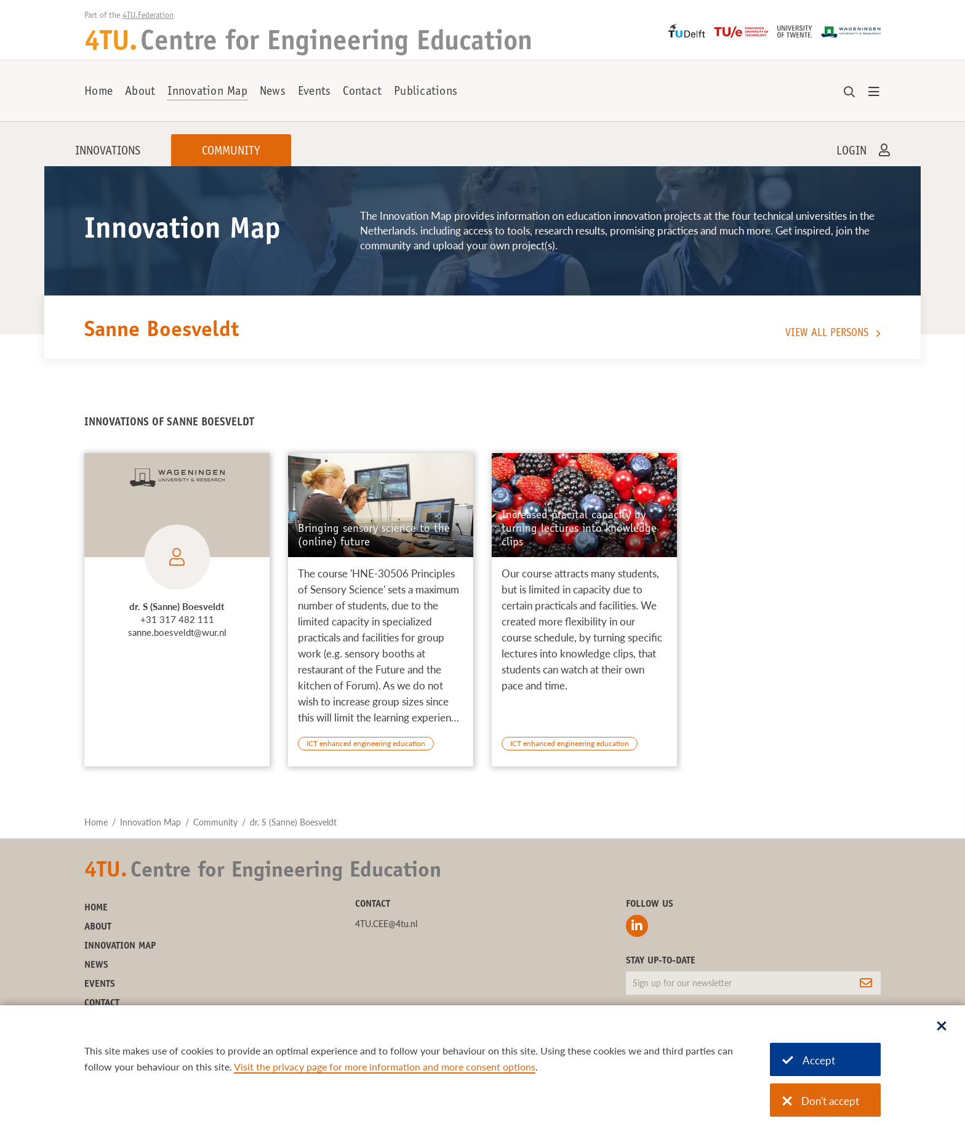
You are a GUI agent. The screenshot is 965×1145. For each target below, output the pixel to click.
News (273, 92)
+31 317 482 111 (177, 619)
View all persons (826, 333)
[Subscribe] (866, 983)
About (140, 92)
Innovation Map (207, 92)
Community (231, 152)
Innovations (107, 152)
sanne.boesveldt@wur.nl (177, 632)
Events (314, 92)
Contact (362, 92)
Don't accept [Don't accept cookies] (820, 1101)
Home (98, 92)
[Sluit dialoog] (941, 1026)
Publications (425, 92)
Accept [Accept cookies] (808, 1060)
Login (851, 152)
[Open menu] (874, 92)
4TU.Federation (148, 16)
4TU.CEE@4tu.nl (386, 923)
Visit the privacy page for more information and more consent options (384, 1066)
